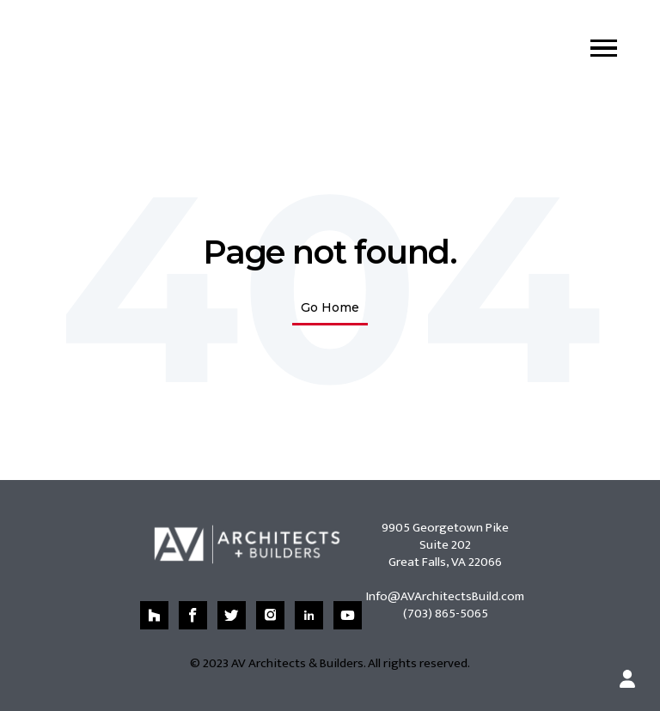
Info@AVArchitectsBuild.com (445, 596)
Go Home (330, 307)
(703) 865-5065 (445, 613)
